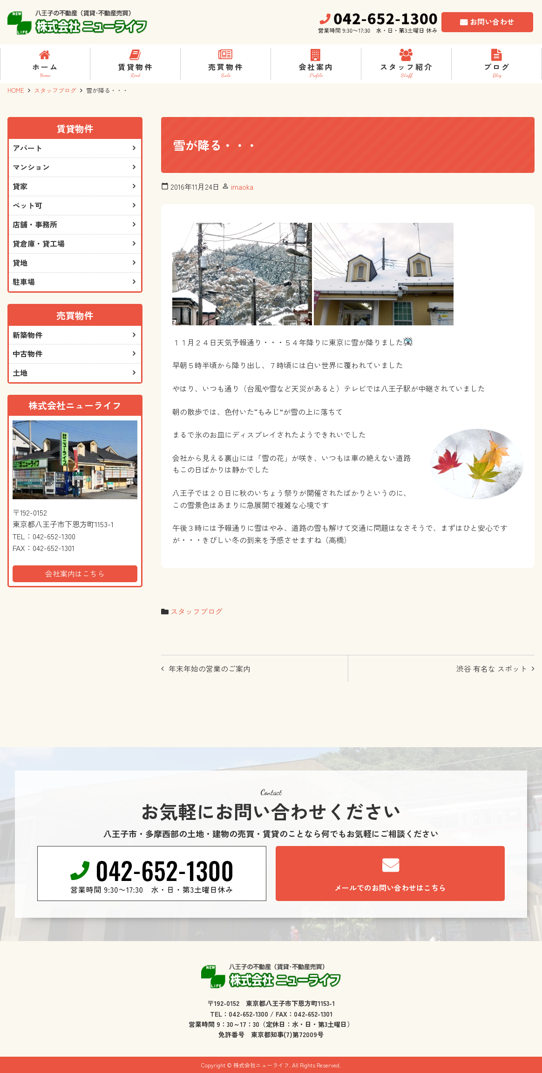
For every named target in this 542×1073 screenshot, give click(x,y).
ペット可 (27, 205)
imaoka (242, 186)
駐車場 (24, 282)
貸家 (20, 186)
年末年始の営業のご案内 (210, 668)
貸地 (20, 262)
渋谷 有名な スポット (491, 668)
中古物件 (27, 354)
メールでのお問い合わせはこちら (390, 887)
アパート (27, 148)
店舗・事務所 (35, 224)
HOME (15, 90)
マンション (31, 167)
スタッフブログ (55, 90)
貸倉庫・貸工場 (39, 243)
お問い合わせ (492, 21)
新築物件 (27, 335)
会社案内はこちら (75, 573)
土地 (20, 373)
